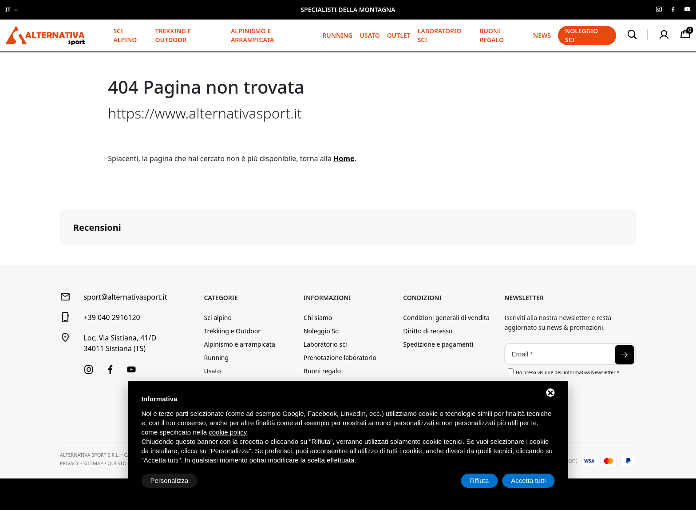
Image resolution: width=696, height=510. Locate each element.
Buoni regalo (491, 35)
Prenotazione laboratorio (340, 357)
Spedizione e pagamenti (438, 344)
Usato (370, 35)
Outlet (399, 35)
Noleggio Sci (322, 331)
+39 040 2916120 (111, 317)
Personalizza (169, 480)
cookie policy (228, 432)
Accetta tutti (528, 480)
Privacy (69, 463)
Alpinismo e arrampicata (252, 35)
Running (337, 35)
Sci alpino (125, 35)
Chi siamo (318, 317)
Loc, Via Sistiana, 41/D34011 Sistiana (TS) (119, 343)
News (542, 35)
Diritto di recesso (427, 331)
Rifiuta (479, 480)
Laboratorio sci (440, 35)
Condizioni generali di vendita (446, 317)
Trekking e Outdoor (173, 35)
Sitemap (93, 463)
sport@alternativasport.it (125, 297)
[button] (60, 254)
